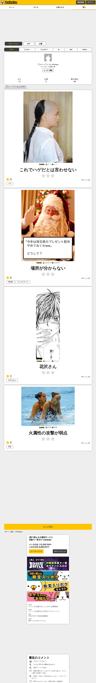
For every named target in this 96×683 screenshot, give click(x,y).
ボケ (28, 44)
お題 (40, 44)
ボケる (35, 7)
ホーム (11, 7)
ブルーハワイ (13, 44)
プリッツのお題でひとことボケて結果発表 (48, 605)
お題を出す (60, 7)
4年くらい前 (85, 180)
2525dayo (19, 532)
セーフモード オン (36, 551)
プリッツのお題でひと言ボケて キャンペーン (48, 610)
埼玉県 (10, 282)
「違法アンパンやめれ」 (38, 668)
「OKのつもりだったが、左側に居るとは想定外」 (46, 681)
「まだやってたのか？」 (38, 661)
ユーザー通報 (48, 70)
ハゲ (9, 183)
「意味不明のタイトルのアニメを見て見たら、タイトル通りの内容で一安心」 (47, 672)
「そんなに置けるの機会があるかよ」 (42, 664)
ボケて (7, 532)
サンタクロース (22, 282)
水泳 (9, 446)
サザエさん (12, 380)
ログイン (90, 2)
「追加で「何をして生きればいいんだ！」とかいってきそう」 (47, 677)
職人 (84, 7)
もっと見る (48, 527)
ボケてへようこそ (60, 551)
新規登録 (80, 2)
